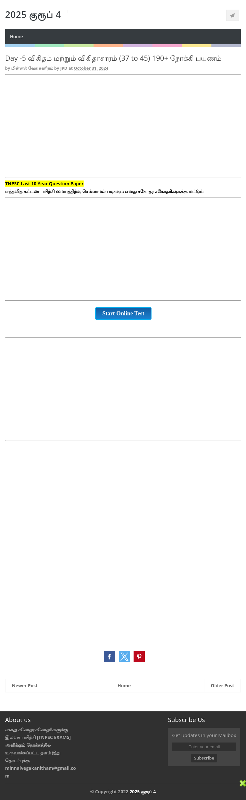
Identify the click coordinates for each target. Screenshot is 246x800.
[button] (109, 656)
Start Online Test (123, 313)
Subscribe (204, 758)
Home (16, 36)
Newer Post (24, 685)
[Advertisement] (123, 130)
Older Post (222, 685)
